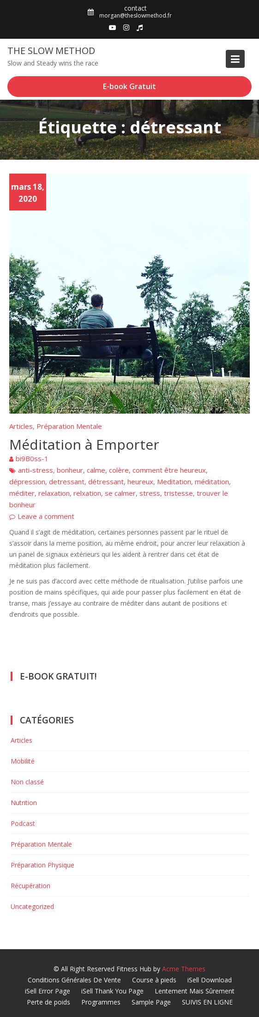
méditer (22, 493)
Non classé (27, 781)
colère (119, 470)
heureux (140, 481)
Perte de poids (48, 1002)
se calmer (120, 493)
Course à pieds (154, 979)
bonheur (70, 470)
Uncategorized (32, 906)
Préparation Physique (42, 865)
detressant (66, 481)
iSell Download (209, 979)
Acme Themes (183, 968)
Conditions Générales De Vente (74, 979)
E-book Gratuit (129, 86)
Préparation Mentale (69, 426)
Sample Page (151, 1002)
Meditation (174, 481)
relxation (87, 493)
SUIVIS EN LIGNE (207, 1002)
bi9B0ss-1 (32, 458)
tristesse (178, 493)
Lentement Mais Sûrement (195, 991)
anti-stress (35, 470)
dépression (27, 481)
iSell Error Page (47, 991)
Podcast (23, 823)
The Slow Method (51, 50)
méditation (212, 481)
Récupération (30, 885)
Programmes (100, 1002)
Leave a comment (46, 516)
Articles (21, 426)
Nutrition (24, 802)
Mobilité (23, 761)
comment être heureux (169, 470)
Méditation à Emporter (84, 444)
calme (96, 470)
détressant (106, 481)
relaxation (54, 493)
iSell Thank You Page (112, 991)
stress (149, 493)
